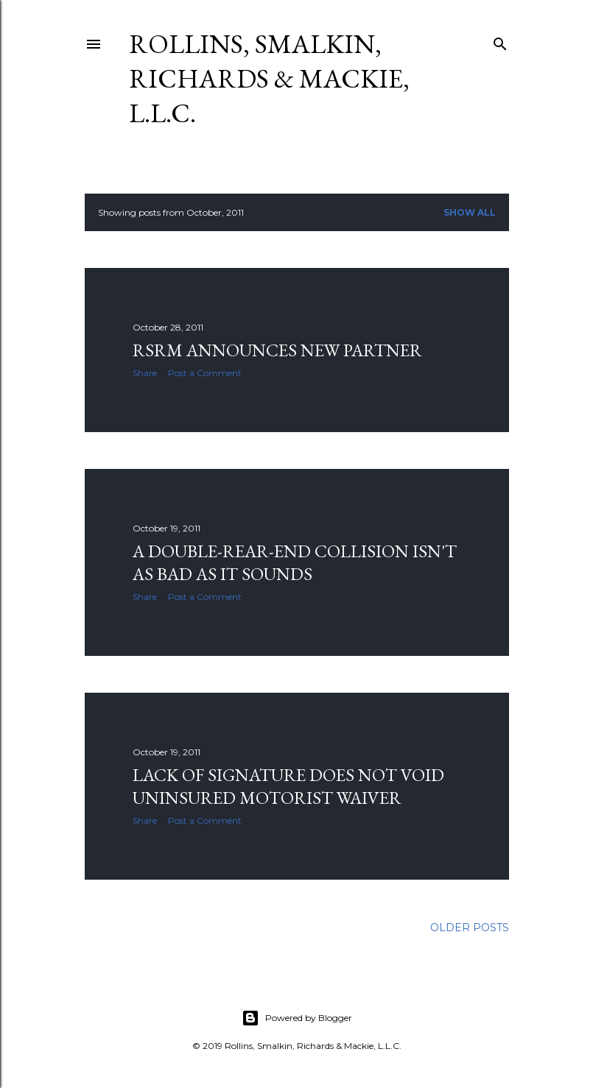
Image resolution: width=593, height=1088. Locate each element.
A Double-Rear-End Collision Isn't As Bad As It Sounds (295, 562)
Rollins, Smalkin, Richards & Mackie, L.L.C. (269, 78)
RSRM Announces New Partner (277, 350)
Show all (469, 212)
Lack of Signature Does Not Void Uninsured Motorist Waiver (288, 786)
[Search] (500, 41)
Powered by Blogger (297, 1018)
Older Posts (469, 927)
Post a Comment (205, 372)
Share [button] (145, 372)
